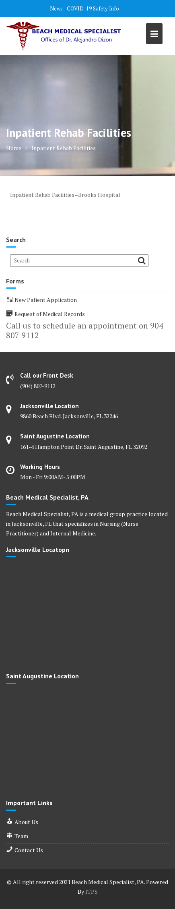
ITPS (91, 891)
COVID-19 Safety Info (93, 8)
